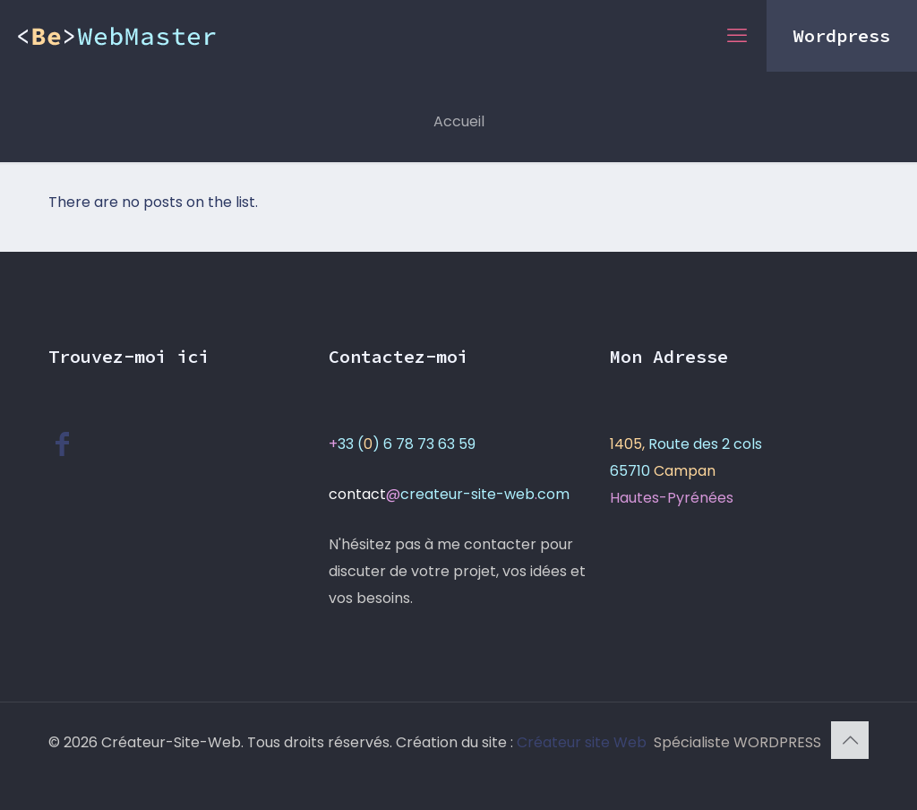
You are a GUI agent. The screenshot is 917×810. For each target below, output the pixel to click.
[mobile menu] (737, 36)
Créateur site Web (583, 742)
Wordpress (841, 35)
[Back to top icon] (850, 740)
